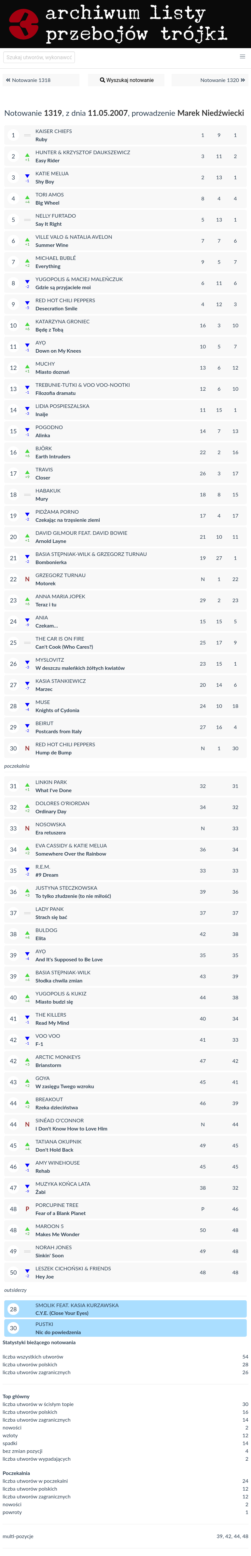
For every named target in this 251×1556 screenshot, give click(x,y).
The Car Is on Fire (59, 638)
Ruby (41, 139)
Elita (40, 938)
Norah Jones (53, 1247)
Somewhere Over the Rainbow (70, 853)
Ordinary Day (50, 811)
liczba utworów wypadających (37, 1458)
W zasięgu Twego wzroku (64, 1086)
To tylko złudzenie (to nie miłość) (73, 896)
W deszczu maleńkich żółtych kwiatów (80, 668)
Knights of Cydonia (57, 710)
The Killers (50, 1014)
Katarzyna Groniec (62, 321)
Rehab (42, 1171)
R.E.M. (42, 866)
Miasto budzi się (54, 1001)
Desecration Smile (56, 308)
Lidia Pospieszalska (62, 406)
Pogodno (49, 427)
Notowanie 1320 (224, 80)
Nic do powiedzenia (58, 1332)
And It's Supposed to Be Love (69, 959)
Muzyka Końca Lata (62, 1184)
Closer (42, 477)
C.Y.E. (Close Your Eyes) (62, 1313)
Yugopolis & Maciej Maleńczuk (79, 279)
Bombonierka (51, 562)
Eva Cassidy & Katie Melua (71, 845)
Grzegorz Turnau (60, 575)
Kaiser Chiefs (53, 131)
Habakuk (48, 490)
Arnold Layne (50, 541)
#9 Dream (46, 875)
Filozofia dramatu (55, 393)
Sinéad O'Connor (59, 1120)
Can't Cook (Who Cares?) (64, 646)
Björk (43, 448)
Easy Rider (47, 160)
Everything (48, 266)
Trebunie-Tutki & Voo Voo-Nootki (82, 385)
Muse (42, 702)
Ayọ (40, 342)
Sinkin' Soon (49, 1255)
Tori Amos (49, 194)
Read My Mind (52, 1023)
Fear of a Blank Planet (60, 1213)
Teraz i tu (45, 604)
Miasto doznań (52, 372)
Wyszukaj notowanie (126, 80)
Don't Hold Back (54, 1149)
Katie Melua (52, 173)
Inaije (41, 414)
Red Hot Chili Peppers (65, 300)
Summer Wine (51, 245)
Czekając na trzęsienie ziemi (67, 520)
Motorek (45, 583)
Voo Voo (47, 1036)
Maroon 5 (49, 1226)
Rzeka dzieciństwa (56, 1107)
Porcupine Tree (56, 1205)
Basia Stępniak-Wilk (63, 972)
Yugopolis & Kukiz (61, 993)
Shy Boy (44, 181)
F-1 (39, 1044)
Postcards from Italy (58, 731)
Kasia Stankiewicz (60, 681)
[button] (242, 56)
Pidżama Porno (57, 511)
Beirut (44, 723)
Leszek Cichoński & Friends (73, 1268)
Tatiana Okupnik (58, 1141)
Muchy (45, 363)
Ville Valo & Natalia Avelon (73, 237)
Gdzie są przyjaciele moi (63, 287)
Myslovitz (49, 659)
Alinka (42, 435)
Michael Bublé (55, 258)
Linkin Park (51, 782)
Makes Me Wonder (57, 1234)
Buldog (46, 930)
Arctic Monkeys (57, 1057)
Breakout (49, 1099)
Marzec (43, 689)
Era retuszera (50, 832)
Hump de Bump (53, 752)
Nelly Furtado (55, 215)
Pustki (44, 1324)
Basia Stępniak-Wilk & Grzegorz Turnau (91, 554)
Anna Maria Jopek (60, 596)
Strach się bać (51, 917)
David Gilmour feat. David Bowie (81, 533)
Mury (41, 498)
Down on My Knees (58, 350)
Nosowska (50, 824)
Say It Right (48, 224)
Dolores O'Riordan (62, 803)
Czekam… (46, 625)
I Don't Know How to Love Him (71, 1128)
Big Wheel (47, 202)
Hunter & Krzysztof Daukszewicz (82, 152)
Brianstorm (48, 1065)
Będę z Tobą (49, 329)
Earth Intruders (52, 456)
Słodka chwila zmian (58, 980)
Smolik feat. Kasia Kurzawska (77, 1305)
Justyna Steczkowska (66, 888)
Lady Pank (49, 909)
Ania (41, 617)
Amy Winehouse (57, 1162)
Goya (42, 1078)
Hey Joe (44, 1276)
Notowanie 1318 (27, 80)
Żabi (40, 1192)
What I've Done (53, 790)
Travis (44, 469)
